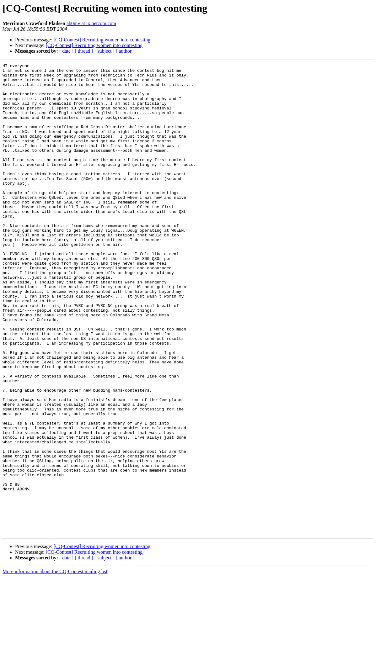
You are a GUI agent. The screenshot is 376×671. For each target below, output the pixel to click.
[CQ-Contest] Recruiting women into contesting (102, 39)
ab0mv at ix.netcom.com (91, 23)
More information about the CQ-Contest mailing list (55, 665)
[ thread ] (84, 51)
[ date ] (66, 51)
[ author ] (125, 51)
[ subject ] (104, 51)
